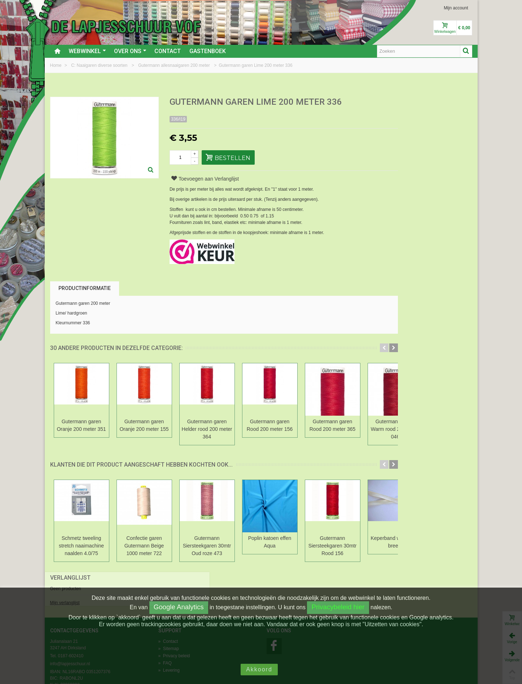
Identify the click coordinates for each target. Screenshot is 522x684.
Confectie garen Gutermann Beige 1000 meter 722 (144, 545)
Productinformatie (84, 288)
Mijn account (456, 7)
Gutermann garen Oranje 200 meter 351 (81, 425)
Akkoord (259, 669)
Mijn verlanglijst (389, 127)
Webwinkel (87, 51)
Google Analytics (179, 607)
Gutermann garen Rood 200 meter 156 (270, 425)
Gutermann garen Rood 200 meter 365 (333, 425)
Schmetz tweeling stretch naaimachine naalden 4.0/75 (81, 545)
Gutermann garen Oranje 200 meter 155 (143, 425)
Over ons (130, 51)
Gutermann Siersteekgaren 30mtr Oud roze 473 (207, 545)
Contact (167, 51)
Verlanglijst (395, 102)
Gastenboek (207, 51)
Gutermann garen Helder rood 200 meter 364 (207, 429)
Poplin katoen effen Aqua (269, 542)
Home (56, 65)
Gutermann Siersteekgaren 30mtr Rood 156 (332, 545)
